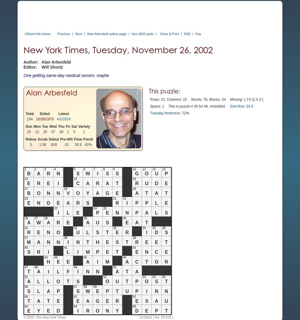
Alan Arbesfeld (51, 93)
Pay (198, 34)
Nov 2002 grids (143, 34)
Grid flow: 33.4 (241, 106)
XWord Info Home (38, 34)
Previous (63, 34)
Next (78, 34)
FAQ (187, 34)
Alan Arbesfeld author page (107, 34)
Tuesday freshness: (165, 113)
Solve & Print (169, 34)
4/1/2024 (64, 119)
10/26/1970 (45, 119)
